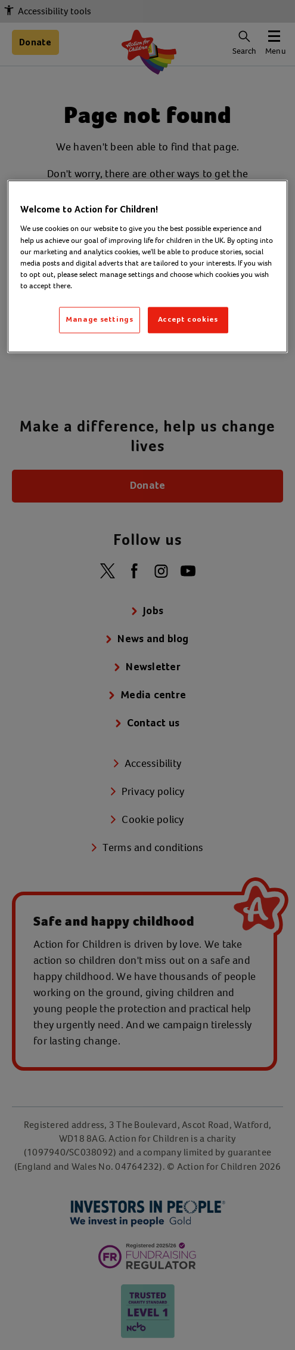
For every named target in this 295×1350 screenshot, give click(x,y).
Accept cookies (188, 319)
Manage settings (99, 319)
